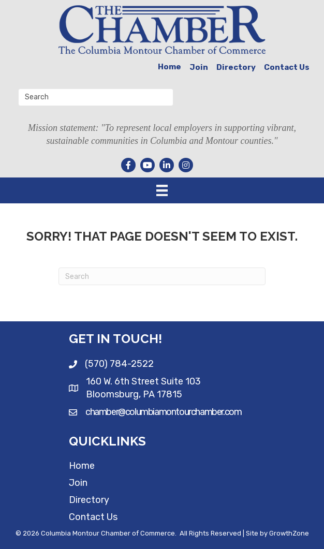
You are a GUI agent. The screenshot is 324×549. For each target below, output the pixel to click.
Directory (236, 67)
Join (198, 67)
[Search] (162, 276)
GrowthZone (289, 533)
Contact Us (287, 67)
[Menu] (162, 190)
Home (169, 66)
